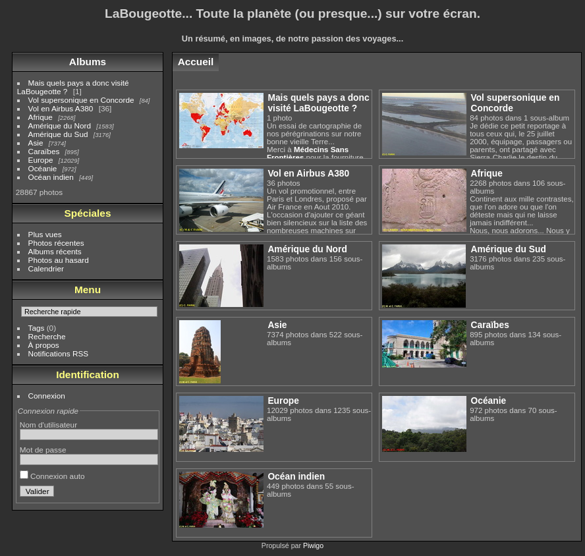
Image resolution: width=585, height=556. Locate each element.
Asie (35, 142)
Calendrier (46, 268)
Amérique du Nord (59, 125)
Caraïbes (44, 151)
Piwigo (313, 545)
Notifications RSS (58, 353)
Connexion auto (52, 476)
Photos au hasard (58, 260)
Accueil (196, 61)
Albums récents (55, 251)
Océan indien (51, 177)
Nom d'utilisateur (48, 424)
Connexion (46, 395)
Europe (40, 159)
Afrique (40, 117)
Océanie (42, 168)
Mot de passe (43, 449)
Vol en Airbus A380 (61, 108)
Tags (36, 327)
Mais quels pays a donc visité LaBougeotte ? (318, 102)
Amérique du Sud (58, 134)
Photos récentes (56, 242)
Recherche (47, 336)
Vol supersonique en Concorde (81, 100)
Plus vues (45, 234)
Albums (87, 61)
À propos (43, 345)
